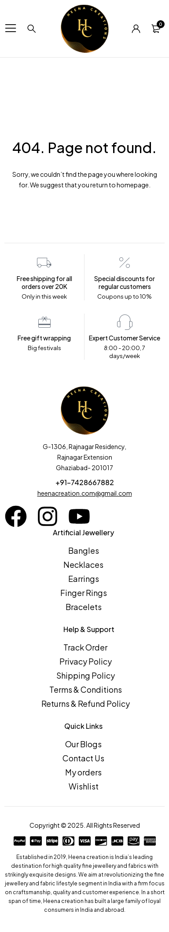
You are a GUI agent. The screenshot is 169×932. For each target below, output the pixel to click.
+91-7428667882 (84, 482)
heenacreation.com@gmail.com (84, 493)
